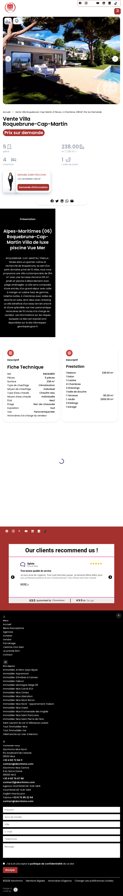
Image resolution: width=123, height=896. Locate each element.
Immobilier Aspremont (16, 673)
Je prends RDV (11, 651)
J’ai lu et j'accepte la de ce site (40, 863)
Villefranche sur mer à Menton (20, 734)
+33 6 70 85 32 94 (22, 797)
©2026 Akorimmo (13, 880)
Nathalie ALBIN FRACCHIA (31, 174)
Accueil (6, 112)
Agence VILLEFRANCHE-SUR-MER (21, 786)
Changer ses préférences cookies (94, 880)
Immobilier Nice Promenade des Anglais (25, 711)
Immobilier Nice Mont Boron (19, 700)
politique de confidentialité (46, 863)
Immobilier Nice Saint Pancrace (21, 715)
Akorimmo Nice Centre (16, 767)
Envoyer (10, 870)
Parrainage (9, 643)
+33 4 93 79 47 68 (13, 778)
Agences (8, 632)
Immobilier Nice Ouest (15, 707)
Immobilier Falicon (13, 681)
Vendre (7, 639)
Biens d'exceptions (13, 628)
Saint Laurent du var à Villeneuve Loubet (25, 723)
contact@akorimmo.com (18, 764)
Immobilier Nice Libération (18, 696)
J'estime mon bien (13, 647)
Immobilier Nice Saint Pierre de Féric (23, 719)
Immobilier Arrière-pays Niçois (20, 669)
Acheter (7, 635)
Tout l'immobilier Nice (15, 726)
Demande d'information (33, 187)
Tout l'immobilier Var (15, 730)
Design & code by (7, 889)
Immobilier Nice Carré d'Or (18, 688)
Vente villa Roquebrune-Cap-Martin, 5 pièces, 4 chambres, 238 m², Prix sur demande (58, 112)
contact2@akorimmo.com (19, 782)
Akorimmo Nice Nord (15, 749)
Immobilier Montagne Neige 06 (20, 685)
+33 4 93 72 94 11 (12, 760)
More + (24, 584)
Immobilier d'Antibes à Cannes (20, 677)
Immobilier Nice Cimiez (16, 692)
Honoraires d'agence (60, 880)
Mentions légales (35, 880)
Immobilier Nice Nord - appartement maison (28, 704)
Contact (8, 654)
